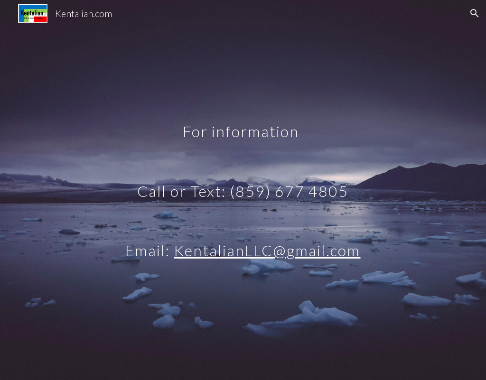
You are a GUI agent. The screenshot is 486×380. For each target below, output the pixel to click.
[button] (474, 13)
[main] (243, 190)
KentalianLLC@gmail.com (267, 250)
